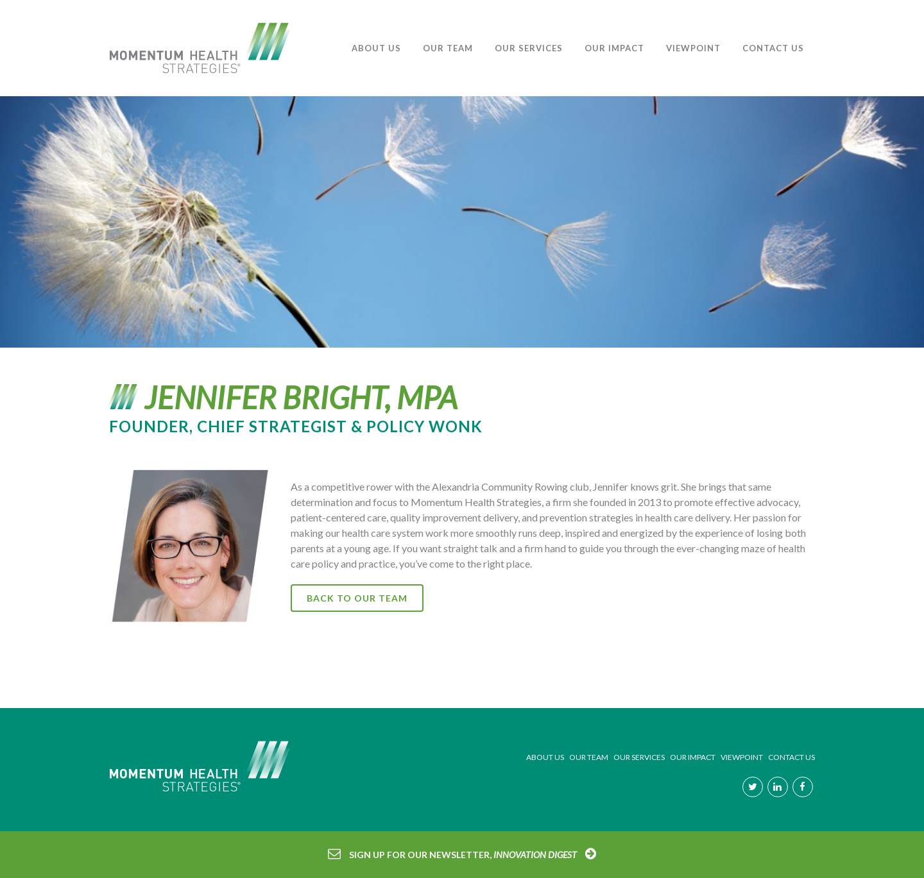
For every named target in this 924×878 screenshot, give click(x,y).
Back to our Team (357, 598)
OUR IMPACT (692, 757)
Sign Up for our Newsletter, (463, 854)
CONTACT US (791, 757)
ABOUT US (545, 757)
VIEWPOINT (742, 757)
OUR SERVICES (639, 757)
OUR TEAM (588, 757)
